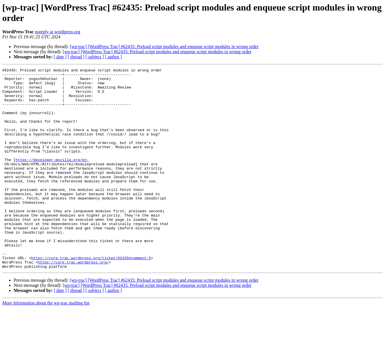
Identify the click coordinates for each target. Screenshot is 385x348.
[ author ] (113, 56)
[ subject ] (95, 56)
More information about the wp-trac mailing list (46, 343)
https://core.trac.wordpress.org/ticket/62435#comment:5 (91, 296)
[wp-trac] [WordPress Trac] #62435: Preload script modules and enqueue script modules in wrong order (164, 46)
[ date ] (60, 56)
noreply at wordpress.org (57, 31)
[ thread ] (76, 56)
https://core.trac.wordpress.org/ (73, 301)
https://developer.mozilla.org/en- (52, 178)
